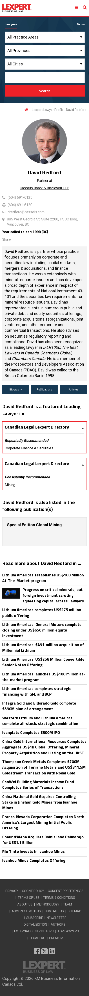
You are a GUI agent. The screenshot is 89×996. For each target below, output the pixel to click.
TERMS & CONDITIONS (59, 897)
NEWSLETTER (57, 918)
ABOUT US (25, 904)
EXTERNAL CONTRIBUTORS (34, 931)
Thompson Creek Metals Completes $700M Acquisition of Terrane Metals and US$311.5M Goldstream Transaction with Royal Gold (44, 767)
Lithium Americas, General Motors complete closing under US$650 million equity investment (42, 630)
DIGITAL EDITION (35, 924)
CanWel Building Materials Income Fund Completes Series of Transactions (38, 784)
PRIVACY (11, 891)
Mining (10, 485)
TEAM (67, 904)
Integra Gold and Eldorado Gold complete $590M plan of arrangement (39, 705)
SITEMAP (74, 911)
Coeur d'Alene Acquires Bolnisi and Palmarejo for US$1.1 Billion (43, 839)
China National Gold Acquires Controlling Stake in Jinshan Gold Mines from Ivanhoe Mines (39, 802)
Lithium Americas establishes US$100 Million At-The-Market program (43, 577)
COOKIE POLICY (33, 891)
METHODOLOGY (47, 904)
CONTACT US (54, 911)
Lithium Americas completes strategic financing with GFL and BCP (36, 691)
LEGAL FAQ (37, 938)
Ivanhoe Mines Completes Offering (33, 860)
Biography (15, 389)
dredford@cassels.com (26, 212)
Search (44, 90)
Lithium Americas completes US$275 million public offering (41, 612)
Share (6, 239)
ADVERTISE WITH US (26, 911)
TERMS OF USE (28, 897)
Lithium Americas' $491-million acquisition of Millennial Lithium (43, 647)
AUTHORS (58, 924)
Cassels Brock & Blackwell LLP (44, 188)
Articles (73, 389)
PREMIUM (56, 938)
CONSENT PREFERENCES (66, 891)
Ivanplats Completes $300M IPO (31, 732)
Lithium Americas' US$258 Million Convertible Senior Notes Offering (43, 662)
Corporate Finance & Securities (29, 448)
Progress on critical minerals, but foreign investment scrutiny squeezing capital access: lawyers (53, 595)
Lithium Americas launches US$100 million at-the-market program (43, 676)
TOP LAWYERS (68, 931)
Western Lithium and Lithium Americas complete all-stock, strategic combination (40, 720)
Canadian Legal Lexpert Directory (37, 427)
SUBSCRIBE (34, 918)
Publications (44, 389)
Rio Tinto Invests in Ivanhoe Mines (33, 851)
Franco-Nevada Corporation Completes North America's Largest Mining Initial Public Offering (43, 822)
